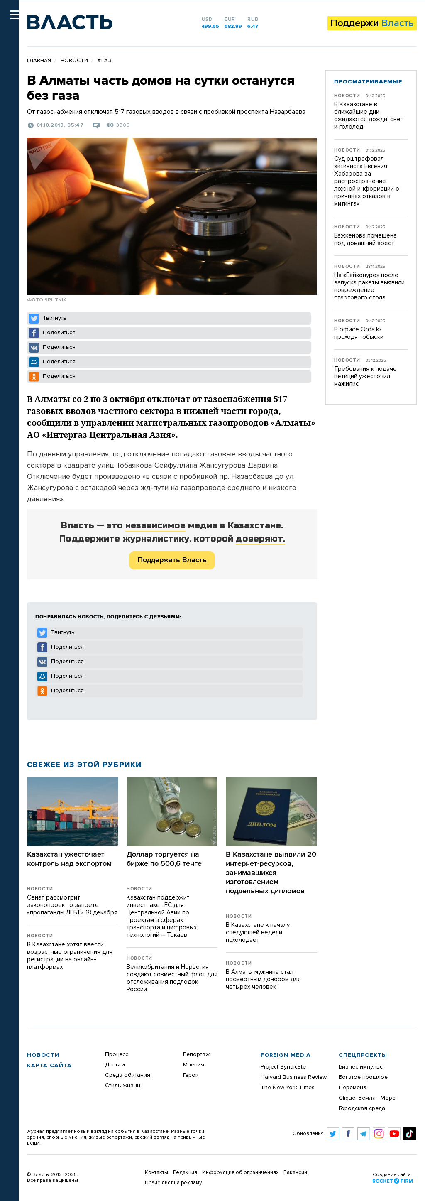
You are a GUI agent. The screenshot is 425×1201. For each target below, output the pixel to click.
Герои (191, 1075)
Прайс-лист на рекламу (173, 1183)
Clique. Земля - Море (367, 1098)
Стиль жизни (122, 1085)
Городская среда (362, 1108)
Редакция (185, 1172)
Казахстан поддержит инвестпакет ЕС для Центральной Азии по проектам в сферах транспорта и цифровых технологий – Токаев (162, 916)
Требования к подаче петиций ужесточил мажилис (365, 376)
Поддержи (372, 23)
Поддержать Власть (172, 560)
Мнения (193, 1065)
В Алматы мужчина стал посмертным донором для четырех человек (263, 979)
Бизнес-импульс (361, 1067)
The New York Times (288, 1088)
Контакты (156, 1172)
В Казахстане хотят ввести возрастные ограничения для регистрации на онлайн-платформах (69, 955)
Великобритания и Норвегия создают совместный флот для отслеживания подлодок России (172, 978)
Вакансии (295, 1172)
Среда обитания (127, 1075)
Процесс (116, 1054)
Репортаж (196, 1054)
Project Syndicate (283, 1067)
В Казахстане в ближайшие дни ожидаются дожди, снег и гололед (368, 115)
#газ (105, 61)
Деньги (115, 1065)
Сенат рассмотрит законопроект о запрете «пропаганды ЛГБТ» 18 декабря (72, 905)
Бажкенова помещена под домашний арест (365, 239)
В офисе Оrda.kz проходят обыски (358, 333)
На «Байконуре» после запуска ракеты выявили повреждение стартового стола (369, 286)
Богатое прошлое (363, 1077)
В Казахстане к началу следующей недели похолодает (258, 932)
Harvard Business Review (294, 1077)
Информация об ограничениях (240, 1172)
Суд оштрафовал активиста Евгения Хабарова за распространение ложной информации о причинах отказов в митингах (366, 181)
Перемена (352, 1088)
